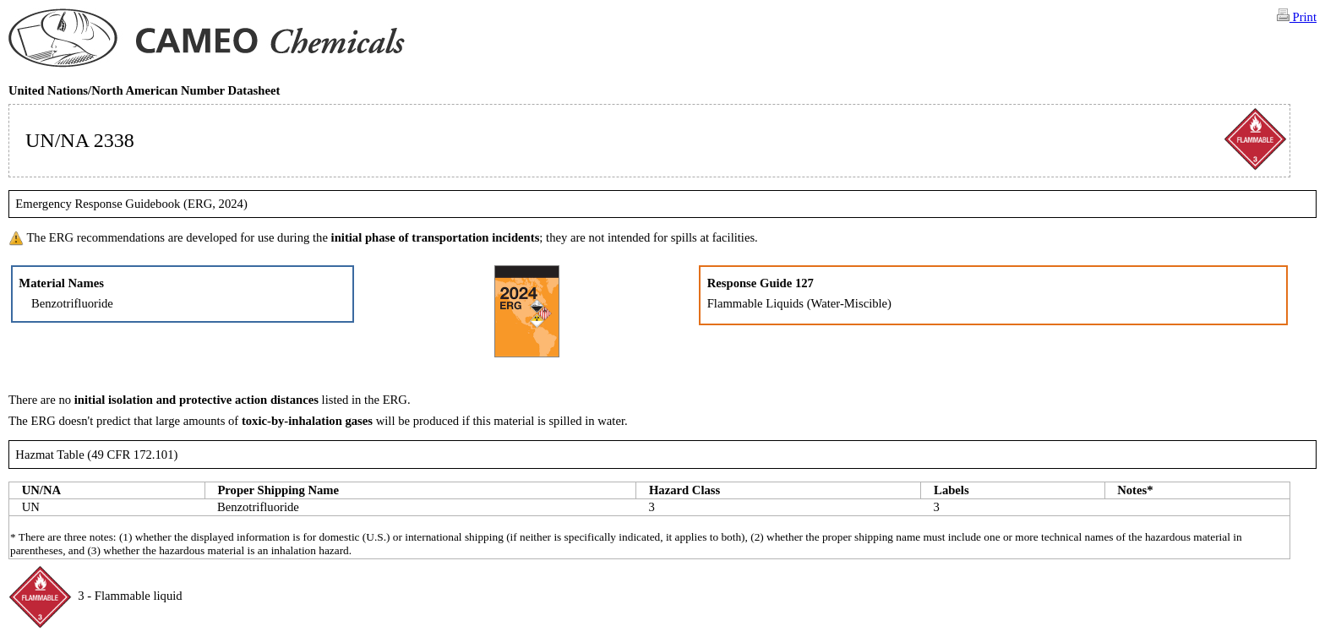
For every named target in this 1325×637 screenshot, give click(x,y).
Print (1297, 16)
